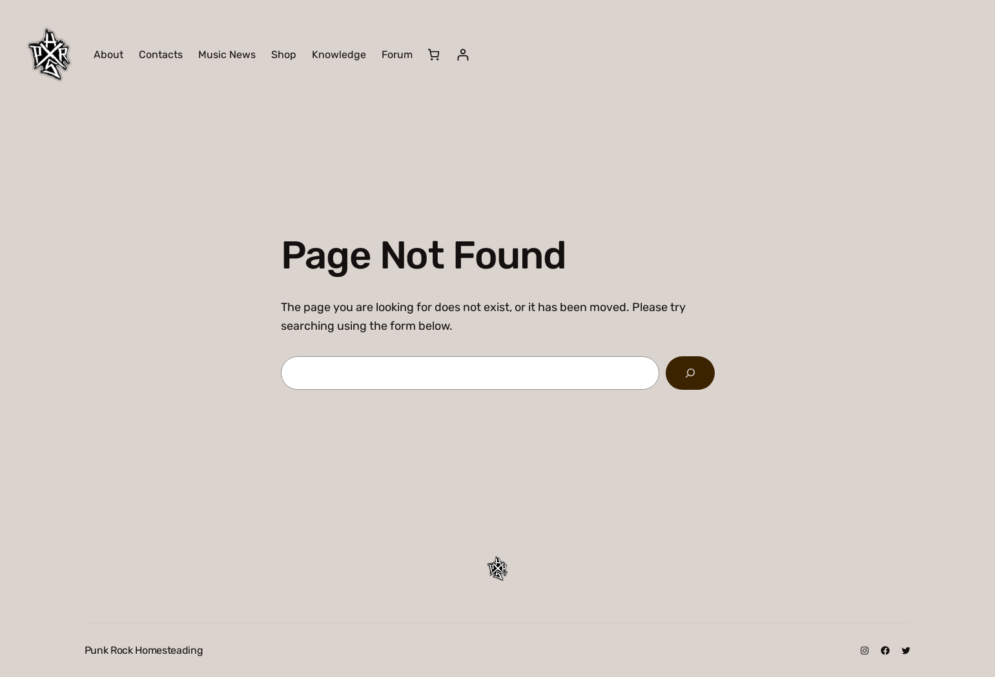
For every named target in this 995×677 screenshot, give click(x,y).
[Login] (462, 54)
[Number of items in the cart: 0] (433, 54)
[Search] (690, 373)
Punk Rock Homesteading (144, 650)
